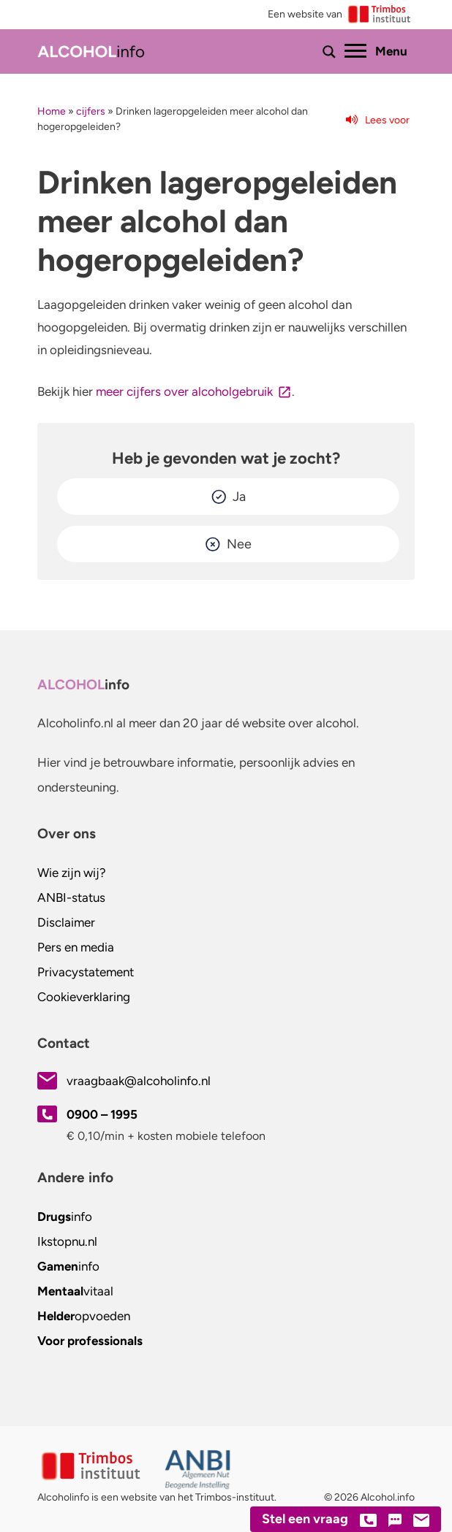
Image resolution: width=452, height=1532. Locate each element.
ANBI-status (71, 897)
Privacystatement (85, 972)
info (64, 1216)
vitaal (75, 1291)
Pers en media (75, 947)
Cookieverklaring (83, 996)
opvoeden (83, 1316)
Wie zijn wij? (71, 872)
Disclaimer (66, 922)
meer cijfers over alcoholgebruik (184, 391)
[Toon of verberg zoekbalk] (329, 52)
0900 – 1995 (102, 1114)
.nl (67, 1241)
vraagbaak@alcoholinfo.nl (139, 1080)
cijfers (90, 111)
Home (51, 111)
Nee (239, 544)
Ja (239, 497)
